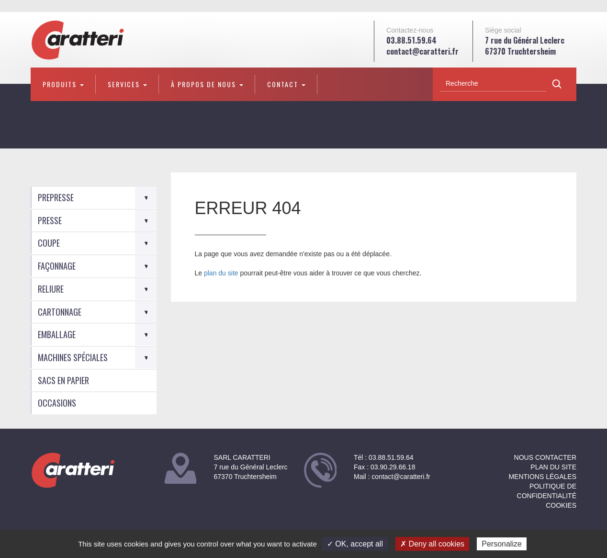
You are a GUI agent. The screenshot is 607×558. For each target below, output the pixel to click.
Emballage (57, 334)
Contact (286, 84)
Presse (50, 220)
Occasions (57, 403)
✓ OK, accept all (355, 544)
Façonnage (57, 266)
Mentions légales (542, 476)
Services (127, 84)
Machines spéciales (73, 357)
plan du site (221, 273)
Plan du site (553, 467)
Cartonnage (59, 312)
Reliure (51, 289)
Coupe (49, 243)
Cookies (561, 505)
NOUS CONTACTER (545, 457)
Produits (63, 84)
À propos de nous (207, 84)
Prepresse (56, 197)
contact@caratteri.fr (422, 51)
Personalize (502, 544)
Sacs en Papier (63, 380)
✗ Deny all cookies (432, 544)
